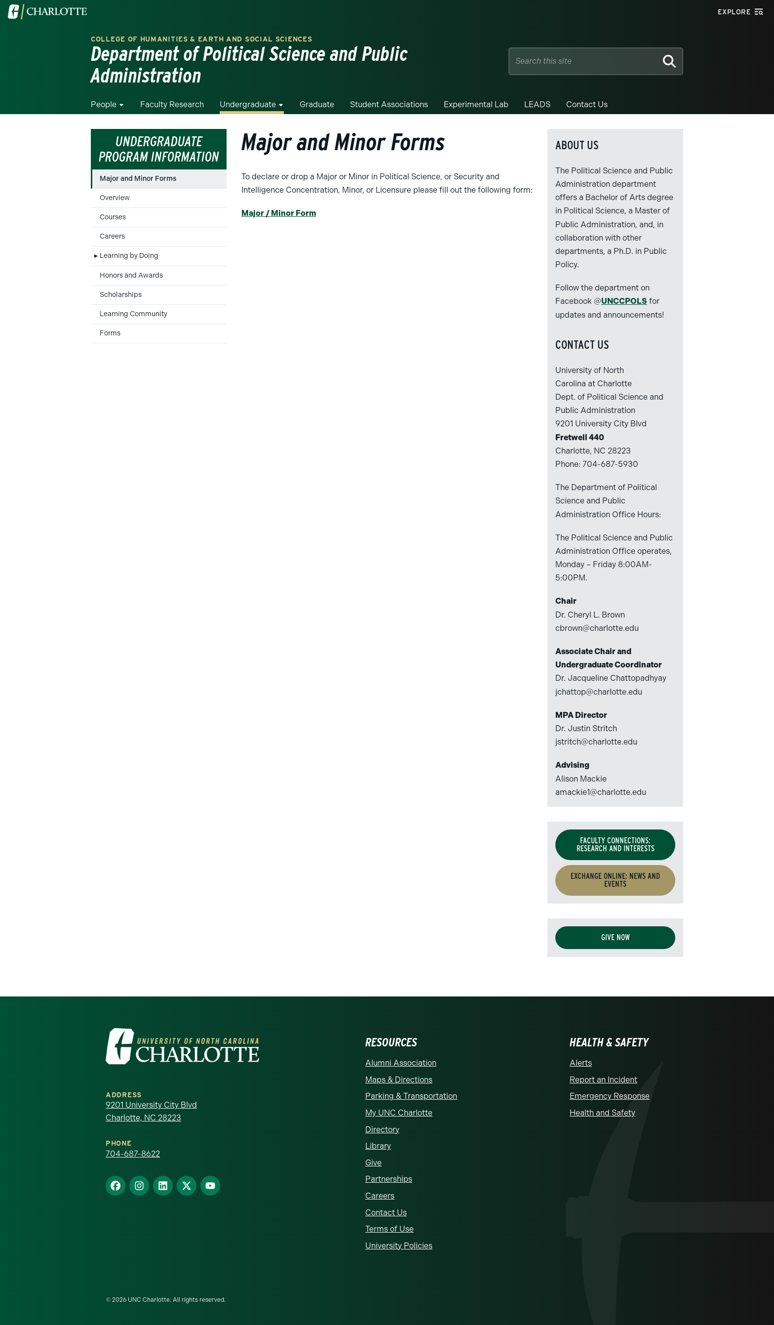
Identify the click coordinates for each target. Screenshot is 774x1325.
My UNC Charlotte (398, 1113)
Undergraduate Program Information (159, 149)
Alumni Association (400, 1063)
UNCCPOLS (624, 301)
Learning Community (133, 314)
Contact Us (587, 104)
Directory (382, 1129)
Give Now (615, 937)
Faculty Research (172, 104)
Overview (115, 198)
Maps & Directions (398, 1079)
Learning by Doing (129, 255)
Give (373, 1162)
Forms (110, 333)
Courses (113, 217)
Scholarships (121, 294)
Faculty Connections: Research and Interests (616, 844)
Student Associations (389, 104)
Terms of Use (389, 1229)
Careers (112, 236)
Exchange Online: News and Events (615, 880)
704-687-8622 (133, 1154)
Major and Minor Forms (138, 178)
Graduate (317, 104)
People (103, 104)
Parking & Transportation (411, 1096)
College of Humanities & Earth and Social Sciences (201, 39)
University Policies (398, 1245)
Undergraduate (248, 104)
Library (378, 1146)
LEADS (537, 104)
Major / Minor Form (278, 213)
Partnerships (388, 1179)
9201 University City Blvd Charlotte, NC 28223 (151, 1111)
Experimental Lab (476, 104)
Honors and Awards (131, 275)
